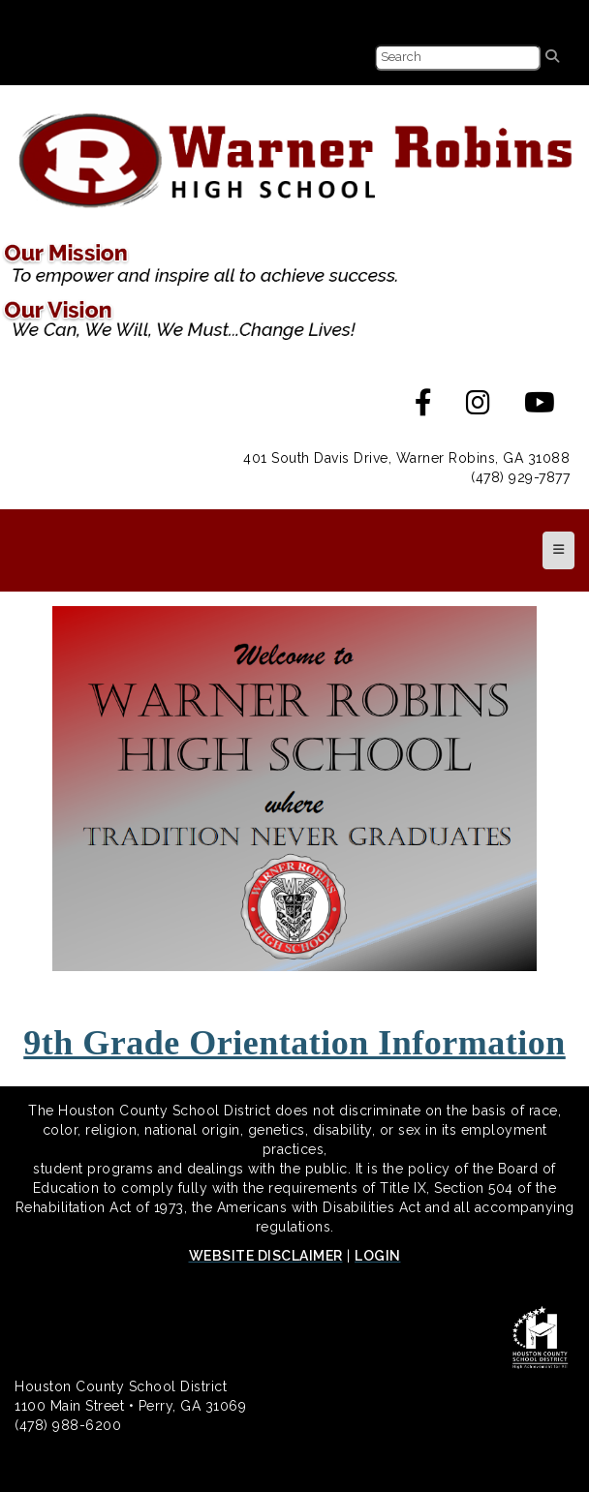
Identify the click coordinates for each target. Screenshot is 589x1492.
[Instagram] (478, 407)
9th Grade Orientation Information (294, 1042)
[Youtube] (540, 407)
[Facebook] (424, 407)
